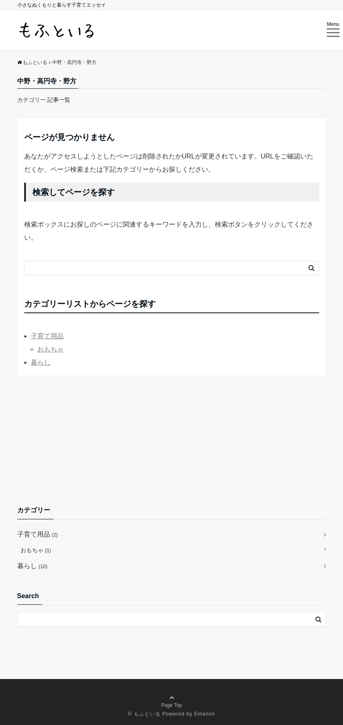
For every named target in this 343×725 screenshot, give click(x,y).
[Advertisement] (171, 440)
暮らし (41, 362)
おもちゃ (50, 349)
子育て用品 (47, 336)
